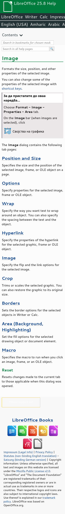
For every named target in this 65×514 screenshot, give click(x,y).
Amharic (38, 24)
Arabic (54, 24)
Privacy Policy (44, 452)
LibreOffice (12, 17)
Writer (31, 17)
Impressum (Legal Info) (18, 452)
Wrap (8, 203)
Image (9, 258)
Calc (44, 17)
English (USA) (14, 24)
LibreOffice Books (32, 420)
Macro (9, 350)
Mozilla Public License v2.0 (33, 471)
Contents (10, 34)
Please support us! (21, 402)
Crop (7, 278)
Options (11, 183)
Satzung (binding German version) (24, 460)
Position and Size (21, 158)
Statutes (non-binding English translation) (30, 456)
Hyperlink (12, 233)
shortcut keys (12, 88)
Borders (11, 303)
